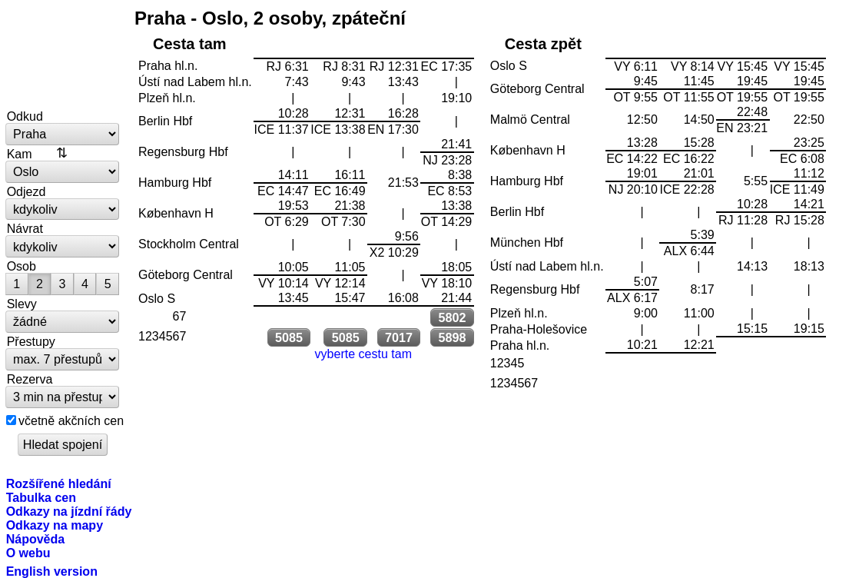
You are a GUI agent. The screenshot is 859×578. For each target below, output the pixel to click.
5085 (289, 337)
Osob (21, 266)
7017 (399, 337)
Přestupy (31, 341)
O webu (28, 553)
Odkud (25, 116)
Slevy (22, 304)
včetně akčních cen (71, 420)
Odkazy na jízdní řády (69, 511)
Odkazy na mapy (54, 525)
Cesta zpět (543, 43)
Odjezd (26, 191)
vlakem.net (63, 55)
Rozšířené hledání (58, 483)
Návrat (25, 228)
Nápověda (35, 539)
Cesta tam (190, 43)
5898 (452, 337)
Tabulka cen (41, 497)
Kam (19, 154)
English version (52, 571)
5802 (452, 317)
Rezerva (30, 379)
